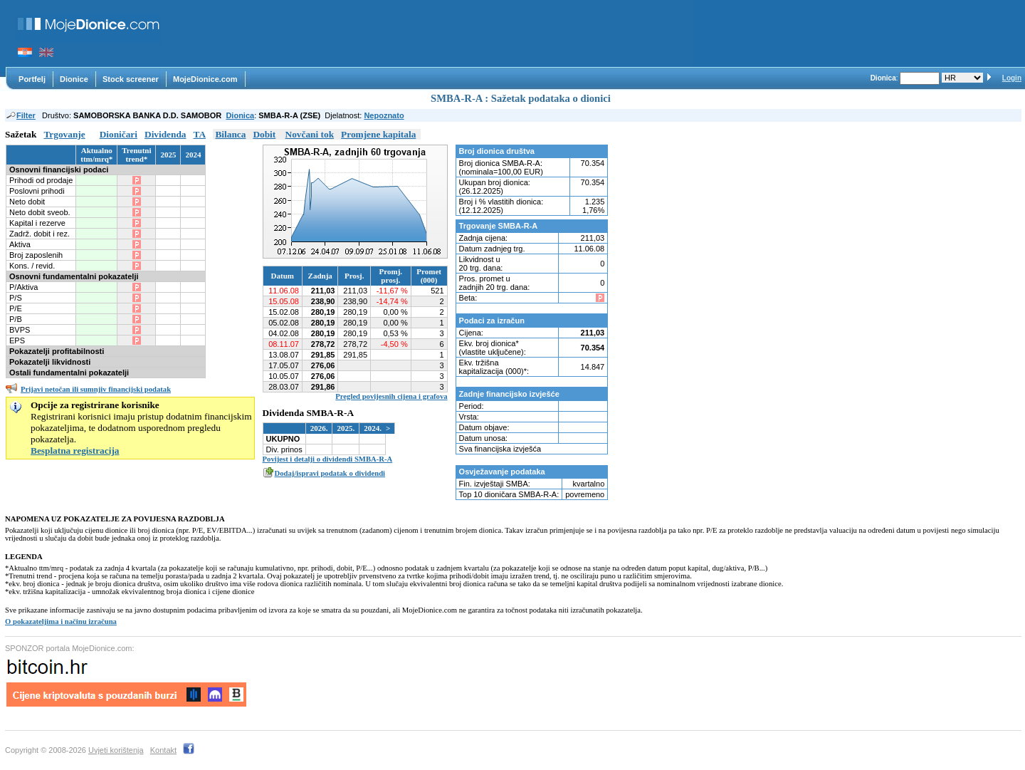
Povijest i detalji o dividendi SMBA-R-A (328, 459)
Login (1011, 78)
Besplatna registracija (75, 450)
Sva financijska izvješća (500, 448)
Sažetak (20, 134)
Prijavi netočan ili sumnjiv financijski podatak (96, 389)
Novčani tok (310, 134)
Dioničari (118, 134)
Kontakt (163, 750)
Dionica (240, 115)
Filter (20, 115)
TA (200, 134)
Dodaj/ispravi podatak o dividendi (330, 473)
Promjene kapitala (378, 134)
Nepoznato (384, 115)
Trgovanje (64, 134)
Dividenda (165, 134)
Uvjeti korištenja (116, 750)
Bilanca (230, 134)
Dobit (264, 134)
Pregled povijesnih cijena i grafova (391, 396)
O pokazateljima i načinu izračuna (61, 621)
